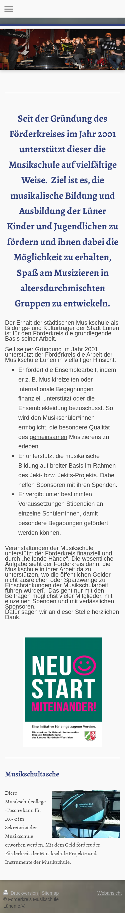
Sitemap (50, 893)
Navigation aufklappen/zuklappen (62, 9)
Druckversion (21, 893)
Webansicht (109, 893)
